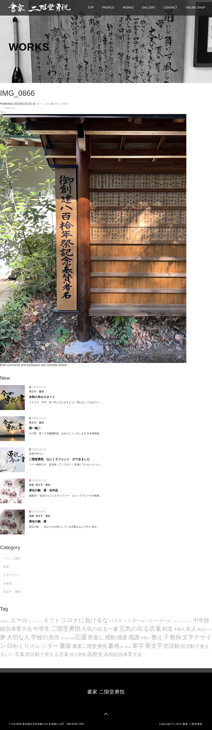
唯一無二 (35, 428)
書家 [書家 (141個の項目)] (65, 645)
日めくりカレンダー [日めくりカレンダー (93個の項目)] (33, 646)
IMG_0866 (61, 103)
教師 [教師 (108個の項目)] (175, 637)
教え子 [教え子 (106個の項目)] (160, 637)
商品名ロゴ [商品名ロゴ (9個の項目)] (204, 629)
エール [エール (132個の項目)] (19, 620)
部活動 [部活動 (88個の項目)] (172, 646)
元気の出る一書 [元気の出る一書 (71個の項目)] (100, 629)
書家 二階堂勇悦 (106, 692)
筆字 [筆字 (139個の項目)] (138, 645)
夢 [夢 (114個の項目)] (3, 637)
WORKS (128, 7)
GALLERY (148, 7)
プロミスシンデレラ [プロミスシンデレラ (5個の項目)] (182, 621)
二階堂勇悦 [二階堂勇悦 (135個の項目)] (66, 628)
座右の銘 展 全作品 (43, 490)
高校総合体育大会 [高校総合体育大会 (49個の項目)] (123, 654)
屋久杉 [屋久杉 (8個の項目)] (65, 638)
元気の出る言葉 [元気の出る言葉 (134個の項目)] (140, 628)
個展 (31, 484)
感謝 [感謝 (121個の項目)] (134, 637)
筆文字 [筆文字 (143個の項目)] (154, 645)
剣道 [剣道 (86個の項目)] (167, 629)
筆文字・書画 (36, 391)
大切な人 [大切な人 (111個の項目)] (18, 637)
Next (5, 112)
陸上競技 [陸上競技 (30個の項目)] (78, 654)
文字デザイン (36, 453)
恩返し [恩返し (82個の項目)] (96, 637)
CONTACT (170, 7)
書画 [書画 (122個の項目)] (113, 645)
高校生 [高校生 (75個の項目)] (95, 654)
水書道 (7, 583)
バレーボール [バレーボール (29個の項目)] (158, 620)
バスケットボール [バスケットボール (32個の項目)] (127, 620)
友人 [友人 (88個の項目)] (191, 629)
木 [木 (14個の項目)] (121, 646)
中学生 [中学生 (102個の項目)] (41, 628)
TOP (91, 7)
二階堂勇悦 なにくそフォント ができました (59, 459)
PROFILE (108, 7)
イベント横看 (11, 558)
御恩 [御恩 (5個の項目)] (72, 638)
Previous (7, 108)
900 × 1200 (43, 103)
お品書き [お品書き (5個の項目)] (4, 621)
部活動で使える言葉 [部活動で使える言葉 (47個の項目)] (47, 654)
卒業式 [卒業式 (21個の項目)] (179, 629)
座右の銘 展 (37, 521)
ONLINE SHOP (195, 7)
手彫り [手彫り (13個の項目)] (146, 638)
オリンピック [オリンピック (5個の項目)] (36, 621)
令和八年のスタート (42, 397)
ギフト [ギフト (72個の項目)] (52, 620)
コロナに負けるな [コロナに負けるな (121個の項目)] (84, 620)
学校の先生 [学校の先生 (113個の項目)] (45, 637)
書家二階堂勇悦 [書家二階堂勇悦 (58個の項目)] (89, 646)
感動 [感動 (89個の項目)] (110, 637)
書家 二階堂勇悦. (193, 724)
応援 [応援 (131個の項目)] (81, 637)
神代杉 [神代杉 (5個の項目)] (127, 647)
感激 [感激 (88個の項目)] (122, 637)
